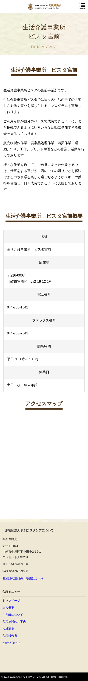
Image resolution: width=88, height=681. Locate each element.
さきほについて (12, 614)
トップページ (11, 600)
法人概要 (8, 607)
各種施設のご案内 (14, 621)
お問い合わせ (11, 643)
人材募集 (8, 628)
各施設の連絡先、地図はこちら (23, 578)
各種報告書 (9, 635)
